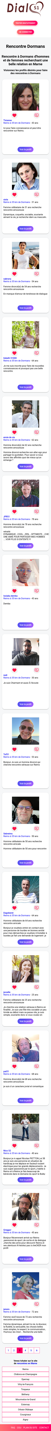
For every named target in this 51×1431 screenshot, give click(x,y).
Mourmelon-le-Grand (25, 1399)
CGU (19, 1427)
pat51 (6, 1071)
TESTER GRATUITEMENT (25, 23)
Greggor (7, 1230)
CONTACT (44, 1427)
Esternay (25, 1404)
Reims (25, 1369)
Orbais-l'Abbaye (25, 1409)
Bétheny (25, 1394)
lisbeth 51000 (10, 358)
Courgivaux (25, 1414)
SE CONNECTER (25, 32)
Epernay (25, 1379)
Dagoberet (8, 913)
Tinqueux (25, 1389)
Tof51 (6, 754)
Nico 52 (7, 1150)
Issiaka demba (10, 596)
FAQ (13, 1427)
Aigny (25, 1419)
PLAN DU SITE (30, 1427)
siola (5, 199)
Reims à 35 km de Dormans (16, 123)
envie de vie (9, 437)
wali (5, 675)
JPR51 (6, 516)
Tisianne (7, 120)
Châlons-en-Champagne (25, 1374)
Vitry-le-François (25, 1384)
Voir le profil (25, 149)
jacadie (6, 992)
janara (6, 1309)
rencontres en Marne (27, 1363)
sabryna (7, 279)
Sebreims (8, 833)
